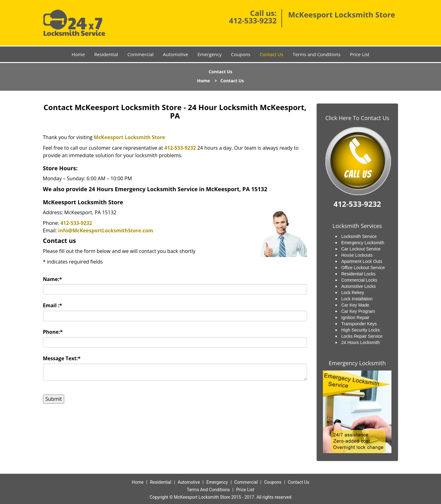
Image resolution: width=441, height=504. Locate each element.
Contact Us (271, 54)
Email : (52, 305)
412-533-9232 (253, 20)
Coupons (240, 54)
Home (78, 54)
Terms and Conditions (317, 54)
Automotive (175, 54)
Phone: (53, 331)
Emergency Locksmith (357, 363)
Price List (360, 54)
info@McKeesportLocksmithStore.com (105, 230)
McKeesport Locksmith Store (129, 137)
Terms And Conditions (208, 489)
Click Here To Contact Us (357, 118)
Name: (52, 279)
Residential (106, 54)
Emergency (210, 54)
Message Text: (62, 358)
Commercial (140, 54)
